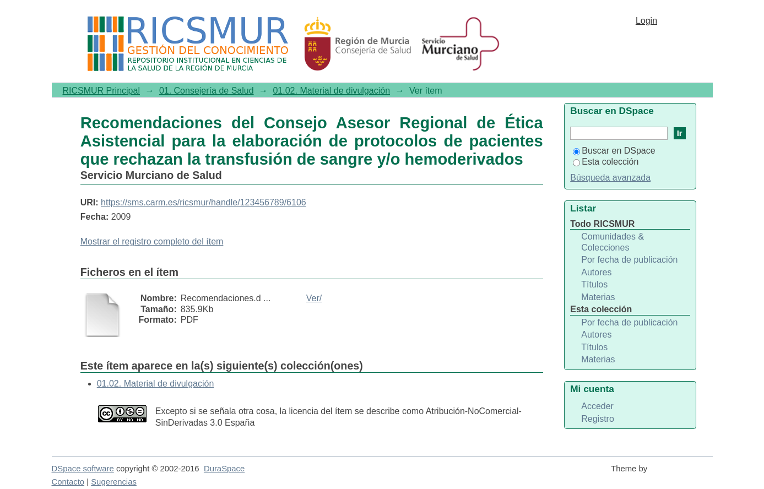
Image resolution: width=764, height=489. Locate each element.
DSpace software (83, 468)
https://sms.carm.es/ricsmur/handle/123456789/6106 (203, 202)
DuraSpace (224, 468)
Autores (596, 272)
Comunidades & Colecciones (612, 242)
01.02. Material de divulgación (331, 90)
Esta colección (605, 161)
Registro (597, 418)
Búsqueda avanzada (610, 177)
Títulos (594, 284)
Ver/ (314, 298)
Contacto (68, 481)
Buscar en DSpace (614, 150)
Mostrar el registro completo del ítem (152, 241)
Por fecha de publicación (629, 259)
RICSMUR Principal (101, 90)
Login (646, 20)
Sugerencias (114, 481)
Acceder (597, 406)
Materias (598, 297)
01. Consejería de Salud (206, 90)
